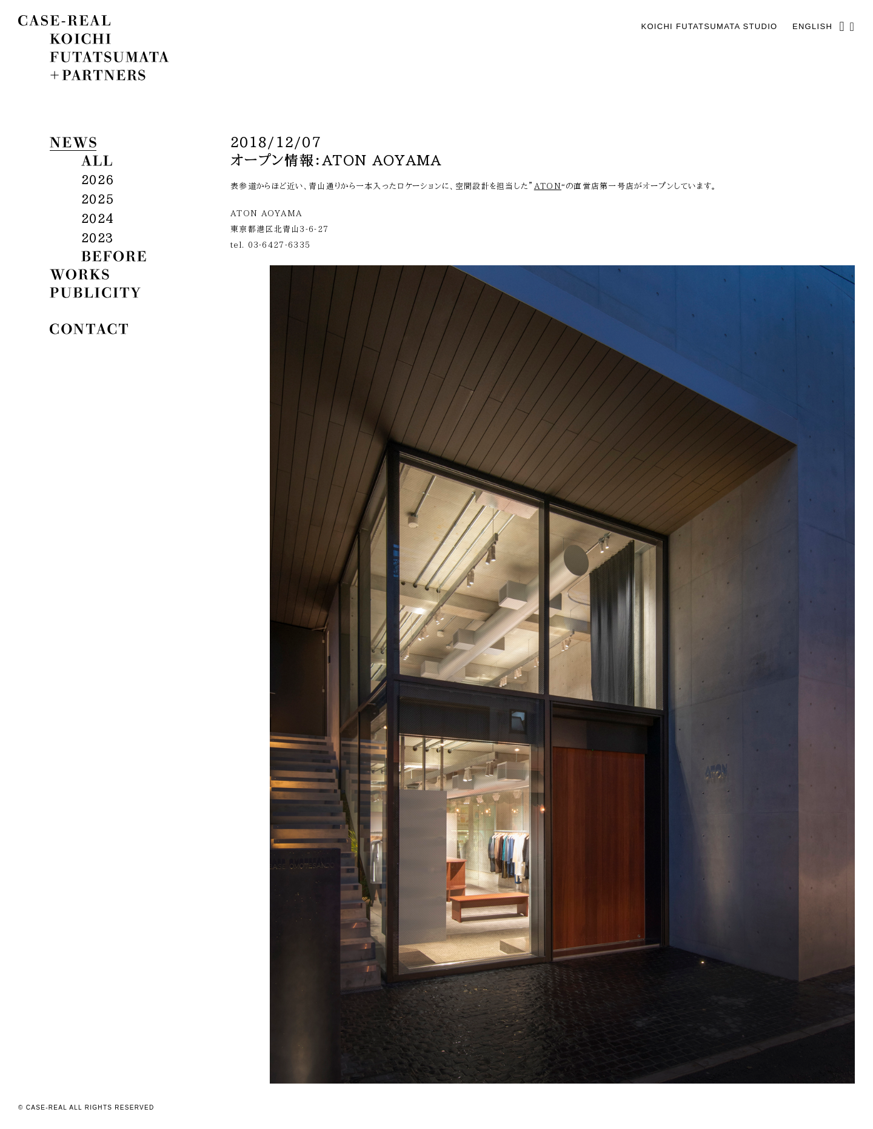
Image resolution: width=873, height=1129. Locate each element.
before (113, 256)
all (96, 160)
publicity (95, 292)
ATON (547, 186)
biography (100, 310)
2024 (97, 218)
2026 (97, 179)
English (812, 26)
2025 (97, 199)
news (73, 142)
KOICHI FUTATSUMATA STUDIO (709, 26)
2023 (97, 237)
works (79, 274)
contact (89, 328)
